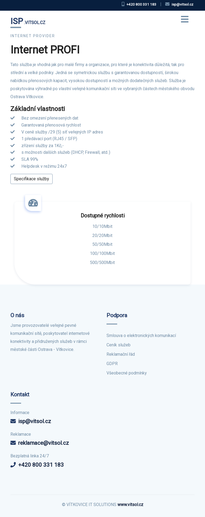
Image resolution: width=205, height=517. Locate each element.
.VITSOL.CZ (27, 21)
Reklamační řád (121, 354)
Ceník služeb (119, 344)
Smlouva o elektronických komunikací (141, 335)
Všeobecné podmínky (127, 373)
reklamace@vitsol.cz (43, 443)
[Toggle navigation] (185, 21)
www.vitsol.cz (130, 504)
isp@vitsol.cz (34, 421)
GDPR (112, 363)
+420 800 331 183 (41, 465)
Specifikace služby (31, 178)
